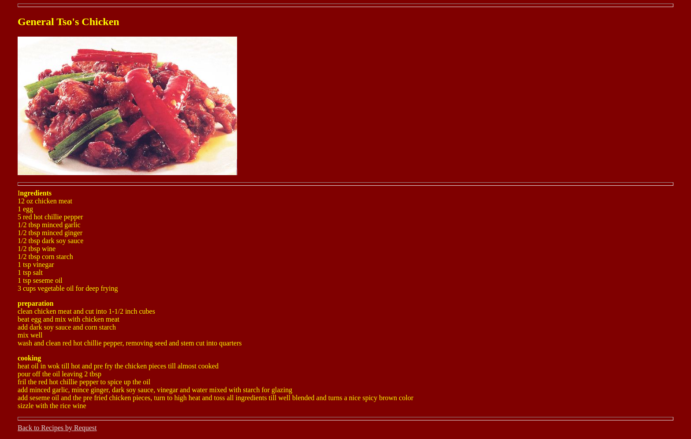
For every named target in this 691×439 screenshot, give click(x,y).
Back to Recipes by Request (57, 427)
